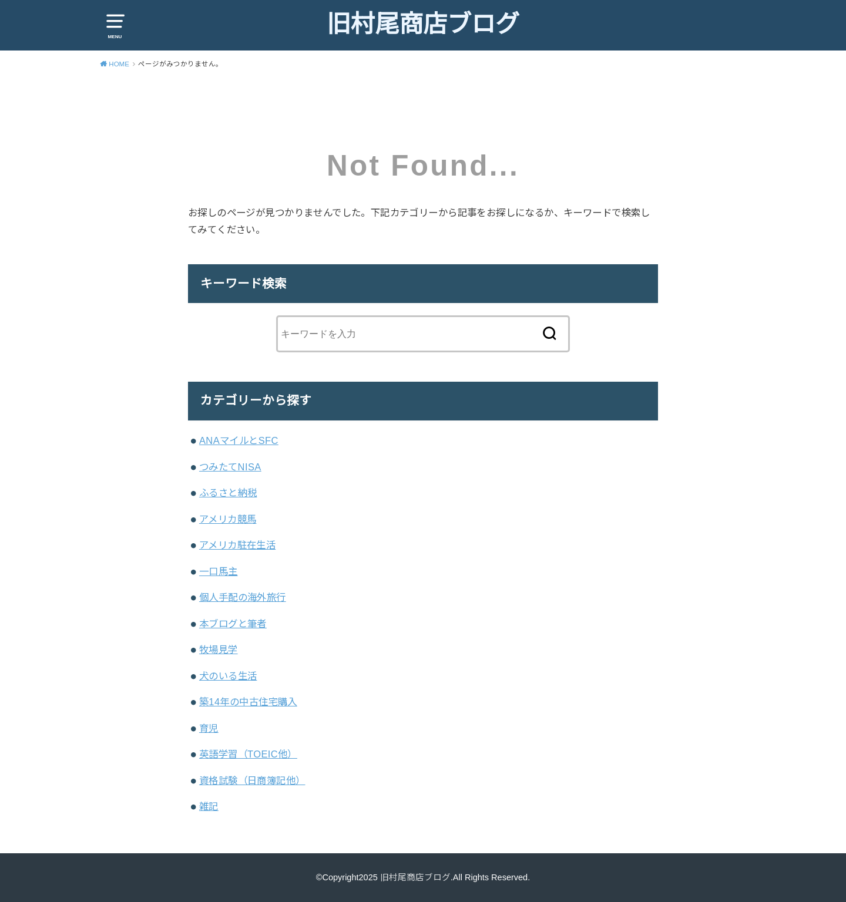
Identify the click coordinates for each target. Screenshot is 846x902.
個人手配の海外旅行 (242, 597)
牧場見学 (218, 649)
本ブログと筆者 (233, 623)
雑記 (209, 806)
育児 (209, 728)
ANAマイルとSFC (238, 440)
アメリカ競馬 (227, 519)
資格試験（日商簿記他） (252, 780)
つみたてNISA (230, 467)
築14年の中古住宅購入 (248, 701)
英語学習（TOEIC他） (248, 754)
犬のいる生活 (228, 676)
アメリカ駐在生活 (237, 545)
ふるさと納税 (228, 492)
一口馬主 (218, 571)
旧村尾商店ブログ (423, 24)
